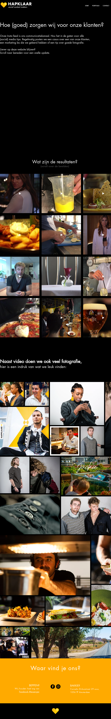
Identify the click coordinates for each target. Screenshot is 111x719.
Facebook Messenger (29, 691)
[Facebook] (53, 686)
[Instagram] (58, 686)
